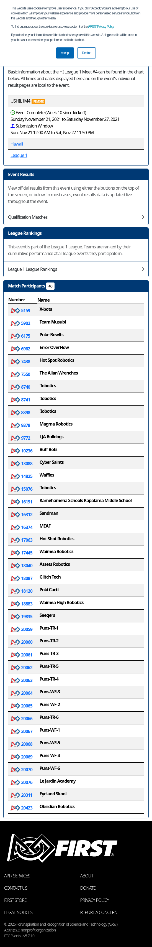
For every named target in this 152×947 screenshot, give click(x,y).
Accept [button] (65, 53)
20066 (21, 719)
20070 (21, 770)
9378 (20, 425)
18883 (21, 604)
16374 (21, 527)
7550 (20, 374)
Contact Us (15, 888)
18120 (21, 591)
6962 (20, 349)
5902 (20, 323)
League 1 (19, 155)
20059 (21, 629)
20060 (21, 642)
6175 (20, 336)
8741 (20, 400)
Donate (88, 888)
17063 (21, 540)
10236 (21, 451)
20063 (21, 680)
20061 (21, 655)
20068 (21, 744)
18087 (21, 578)
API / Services (17, 876)
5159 (20, 310)
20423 (21, 808)
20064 (21, 693)
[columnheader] (22, 300)
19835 (21, 616)
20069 (21, 757)
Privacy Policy (101, 27)
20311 (21, 795)
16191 (21, 502)
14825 (21, 476)
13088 (21, 463)
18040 (21, 565)
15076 (21, 489)
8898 (20, 412)
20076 (21, 782)
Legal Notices (18, 912)
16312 (21, 514)
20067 (21, 731)
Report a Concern (98, 912)
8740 (20, 387)
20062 (21, 668)
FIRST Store (15, 900)
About (86, 876)
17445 (21, 553)
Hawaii (17, 144)
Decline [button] (86, 53)
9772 (20, 438)
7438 (20, 361)
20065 (21, 706)
